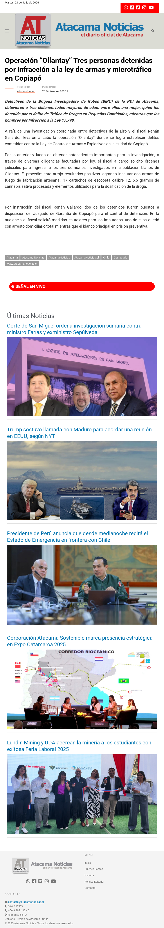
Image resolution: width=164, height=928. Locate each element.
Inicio (88, 862)
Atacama (12, 257)
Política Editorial (94, 881)
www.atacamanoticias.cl (22, 263)
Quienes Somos (94, 869)
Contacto (90, 887)
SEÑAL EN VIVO (28, 286)
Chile (106, 257)
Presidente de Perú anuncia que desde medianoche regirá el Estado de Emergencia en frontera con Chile (77, 536)
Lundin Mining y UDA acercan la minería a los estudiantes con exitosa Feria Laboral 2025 (79, 746)
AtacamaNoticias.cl (86, 257)
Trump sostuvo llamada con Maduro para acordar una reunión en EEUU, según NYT (79, 433)
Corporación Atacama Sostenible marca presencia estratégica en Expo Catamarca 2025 (80, 641)
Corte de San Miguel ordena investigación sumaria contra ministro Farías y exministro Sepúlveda (74, 329)
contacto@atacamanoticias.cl (26, 901)
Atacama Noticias (33, 257)
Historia (89, 875)
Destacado (120, 257)
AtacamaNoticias (59, 257)
